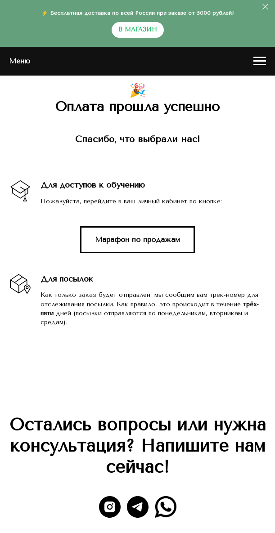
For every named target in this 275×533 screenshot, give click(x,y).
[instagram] (110, 507)
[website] (165, 507)
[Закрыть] (265, 7)
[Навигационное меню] (259, 61)
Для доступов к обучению (93, 185)
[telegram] (138, 507)
